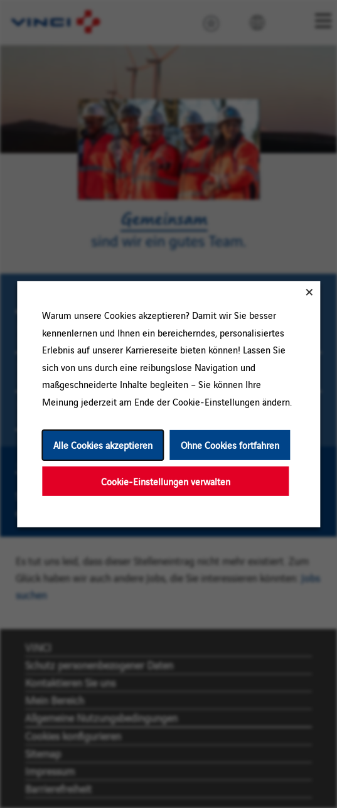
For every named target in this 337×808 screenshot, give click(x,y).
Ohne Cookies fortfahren (229, 444)
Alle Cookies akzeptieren (102, 444)
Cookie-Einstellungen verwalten (165, 480)
